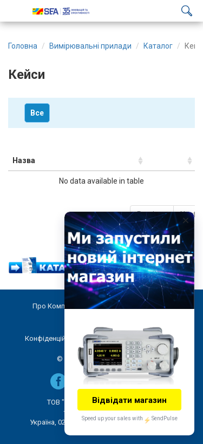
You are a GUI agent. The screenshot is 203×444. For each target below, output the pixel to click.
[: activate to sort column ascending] (170, 161)
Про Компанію (56, 306)
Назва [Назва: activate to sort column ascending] (23, 160)
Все (37, 113)
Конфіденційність (53, 338)
